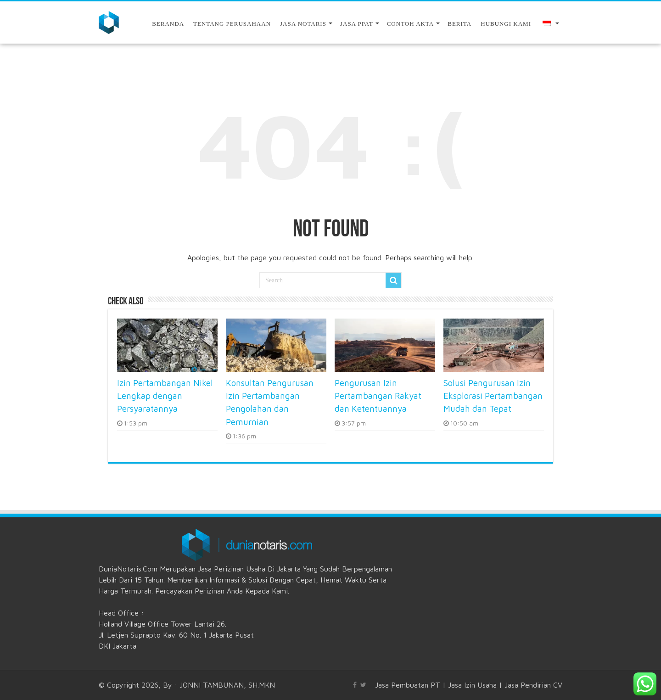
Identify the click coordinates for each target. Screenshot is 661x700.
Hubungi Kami (506, 23)
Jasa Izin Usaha (472, 685)
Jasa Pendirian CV (533, 685)
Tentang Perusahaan (232, 23)
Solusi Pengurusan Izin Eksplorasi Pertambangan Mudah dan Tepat (493, 396)
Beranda (168, 23)
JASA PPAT (356, 23)
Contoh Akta (410, 23)
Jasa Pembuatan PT (407, 685)
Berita (459, 23)
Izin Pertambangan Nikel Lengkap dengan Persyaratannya (165, 396)
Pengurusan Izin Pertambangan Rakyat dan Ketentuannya (378, 396)
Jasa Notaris (303, 23)
